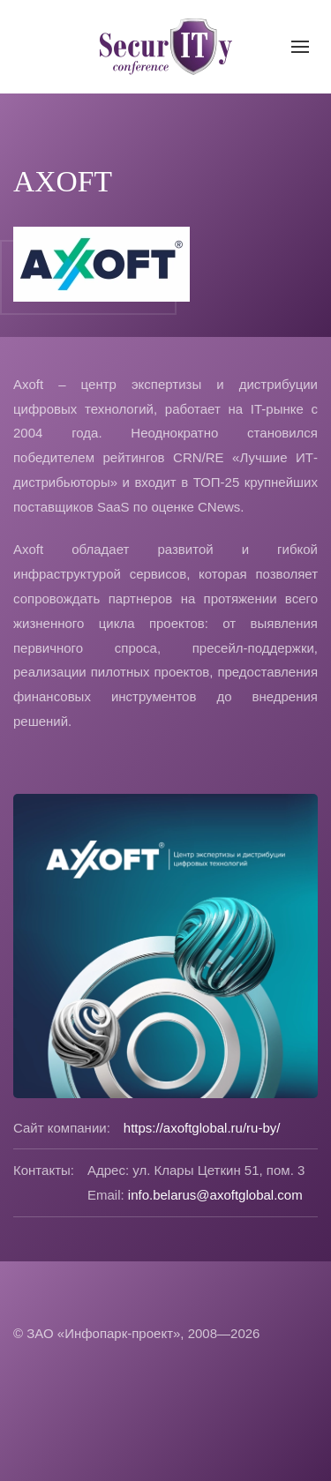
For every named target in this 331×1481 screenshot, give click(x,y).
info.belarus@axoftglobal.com (215, 1194)
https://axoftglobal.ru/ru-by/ (202, 1127)
